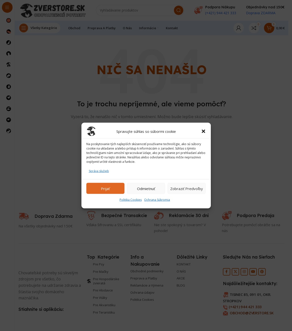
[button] (203, 131)
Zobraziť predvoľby (186, 188)
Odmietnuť (146, 188)
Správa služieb (99, 171)
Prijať (105, 188)
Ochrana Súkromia (157, 200)
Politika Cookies (131, 200)
